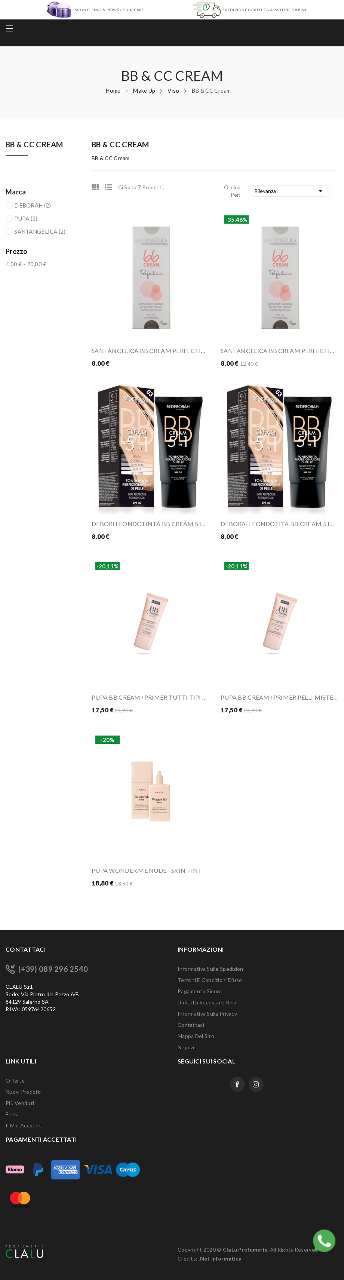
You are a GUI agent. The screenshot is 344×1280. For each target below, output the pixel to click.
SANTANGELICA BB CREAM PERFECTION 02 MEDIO (279, 350)
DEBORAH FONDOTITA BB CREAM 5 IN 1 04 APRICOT (279, 523)
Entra (12, 1114)
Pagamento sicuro (200, 991)
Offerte (15, 1080)
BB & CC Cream (34, 145)
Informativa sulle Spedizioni (211, 969)
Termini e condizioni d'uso (210, 980)
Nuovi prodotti (24, 1092)
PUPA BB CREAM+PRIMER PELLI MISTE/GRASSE (279, 697)
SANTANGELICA (39, 231)
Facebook (237, 1084)
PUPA (25, 218)
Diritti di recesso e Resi (207, 1002)
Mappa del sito (196, 1036)
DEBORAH (32, 205)
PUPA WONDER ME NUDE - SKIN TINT (147, 870)
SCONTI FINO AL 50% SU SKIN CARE (109, 9)
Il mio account (23, 1125)
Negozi (186, 1047)
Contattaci (191, 1025)
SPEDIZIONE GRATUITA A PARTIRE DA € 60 (264, 9)
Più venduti (20, 1103)
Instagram (256, 1084)
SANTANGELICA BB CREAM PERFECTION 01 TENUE (150, 350)
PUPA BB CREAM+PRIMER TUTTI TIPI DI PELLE (150, 697)
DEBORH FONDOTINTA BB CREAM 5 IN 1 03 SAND (150, 523)
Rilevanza (289, 191)
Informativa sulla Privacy (207, 1013)
